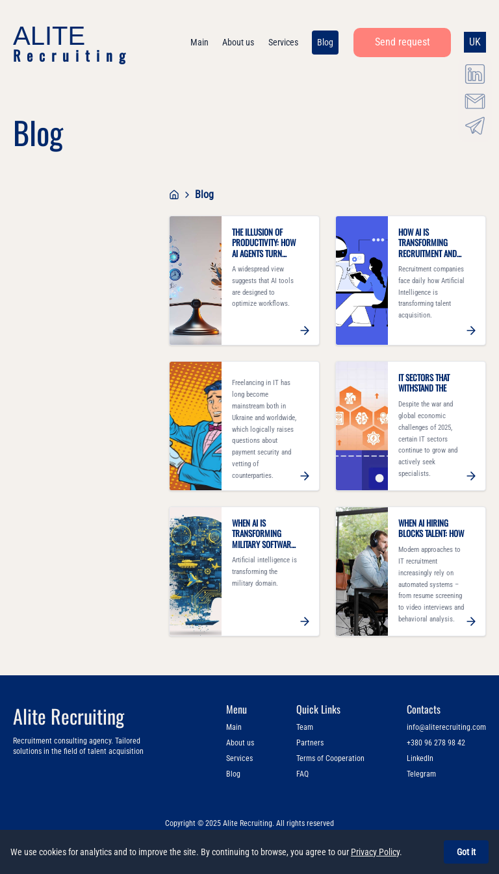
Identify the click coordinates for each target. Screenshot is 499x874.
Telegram (421, 774)
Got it (466, 852)
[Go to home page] (174, 195)
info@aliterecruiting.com (446, 727)
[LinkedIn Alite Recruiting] (475, 74)
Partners (310, 742)
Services (239, 758)
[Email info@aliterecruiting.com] (475, 99)
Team (304, 727)
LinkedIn (420, 758)
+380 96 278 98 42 (436, 742)
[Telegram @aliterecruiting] (475, 124)
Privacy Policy (375, 852)
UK (475, 42)
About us (240, 742)
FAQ (302, 774)
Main (234, 727)
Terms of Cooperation (330, 758)
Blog (233, 774)
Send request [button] (402, 42)
